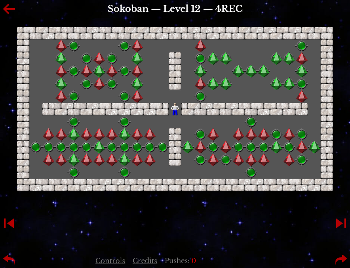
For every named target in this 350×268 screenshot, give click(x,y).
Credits (145, 261)
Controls (110, 261)
